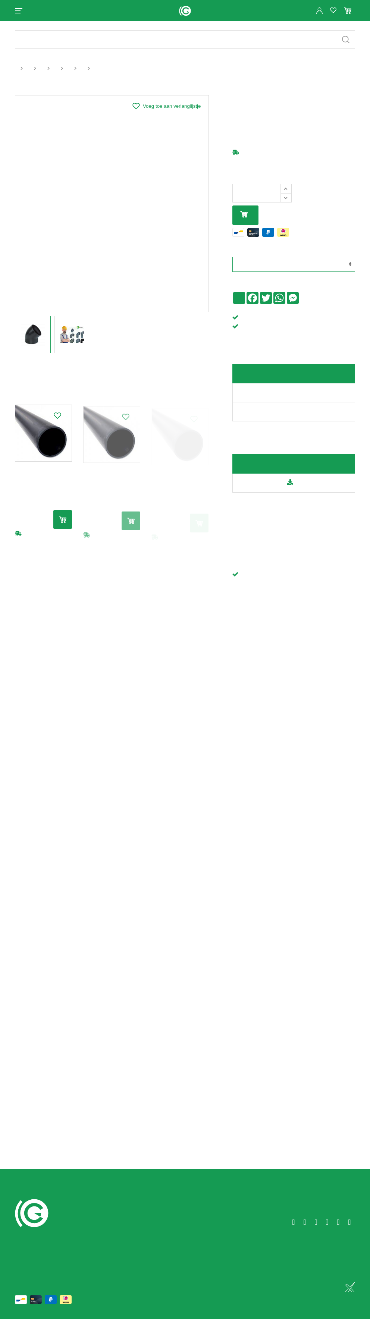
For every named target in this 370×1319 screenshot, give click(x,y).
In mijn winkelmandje (244, 215)
